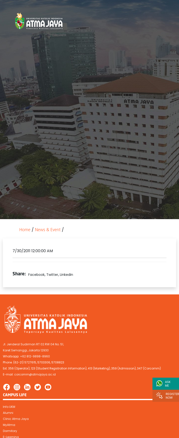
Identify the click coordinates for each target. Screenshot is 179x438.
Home (24, 230)
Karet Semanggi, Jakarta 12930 (26, 350)
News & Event (48, 230)
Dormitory (10, 431)
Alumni (8, 413)
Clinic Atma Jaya (16, 419)
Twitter (52, 274)
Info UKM (9, 407)
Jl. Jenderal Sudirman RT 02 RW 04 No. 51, (33, 344)
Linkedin (66, 274)
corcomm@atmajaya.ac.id (35, 374)
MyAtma (9, 425)
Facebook (36, 274)
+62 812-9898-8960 (35, 356)
